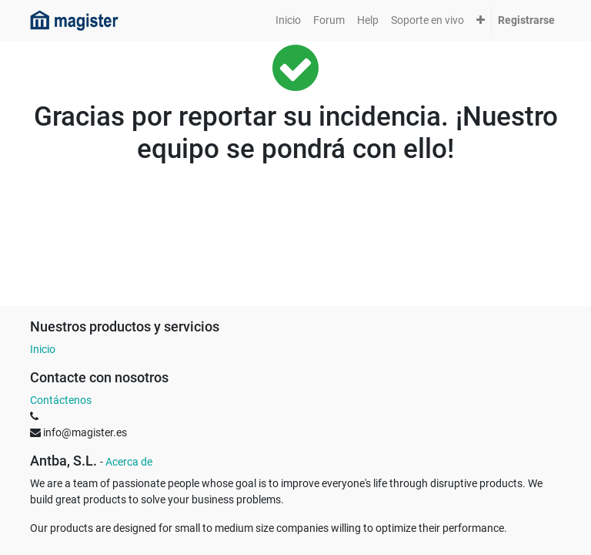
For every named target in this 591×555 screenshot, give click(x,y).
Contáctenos (61, 400)
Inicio (42, 349)
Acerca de (128, 462)
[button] (480, 20)
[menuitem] (288, 20)
